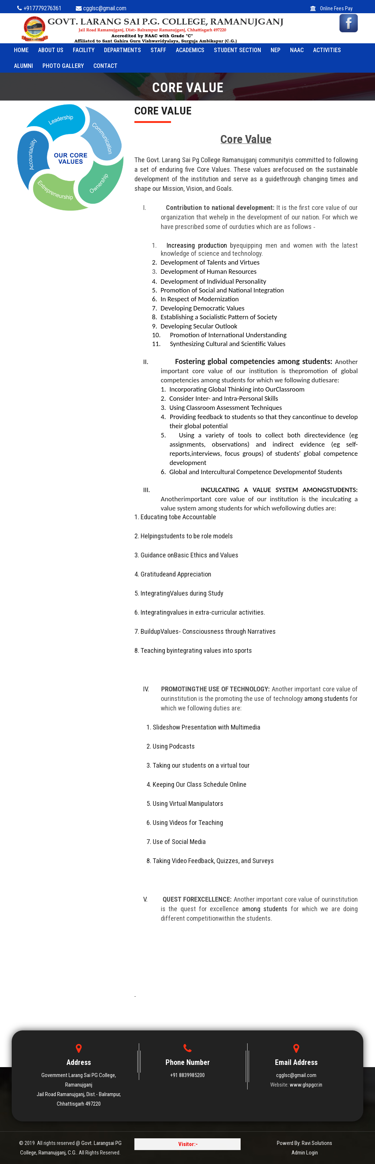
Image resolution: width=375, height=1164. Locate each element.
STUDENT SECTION (237, 50)
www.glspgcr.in (306, 1084)
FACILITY (83, 50)
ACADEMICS (190, 50)
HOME (21, 50)
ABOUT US (50, 50)
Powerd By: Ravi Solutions (304, 1143)
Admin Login (305, 1152)
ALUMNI (23, 65)
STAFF (158, 50)
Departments (122, 50)
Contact (105, 65)
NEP (276, 50)
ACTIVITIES (327, 50)
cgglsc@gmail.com (296, 1075)
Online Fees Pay (331, 8)
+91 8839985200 (187, 1075)
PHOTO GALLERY (63, 65)
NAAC (297, 50)
